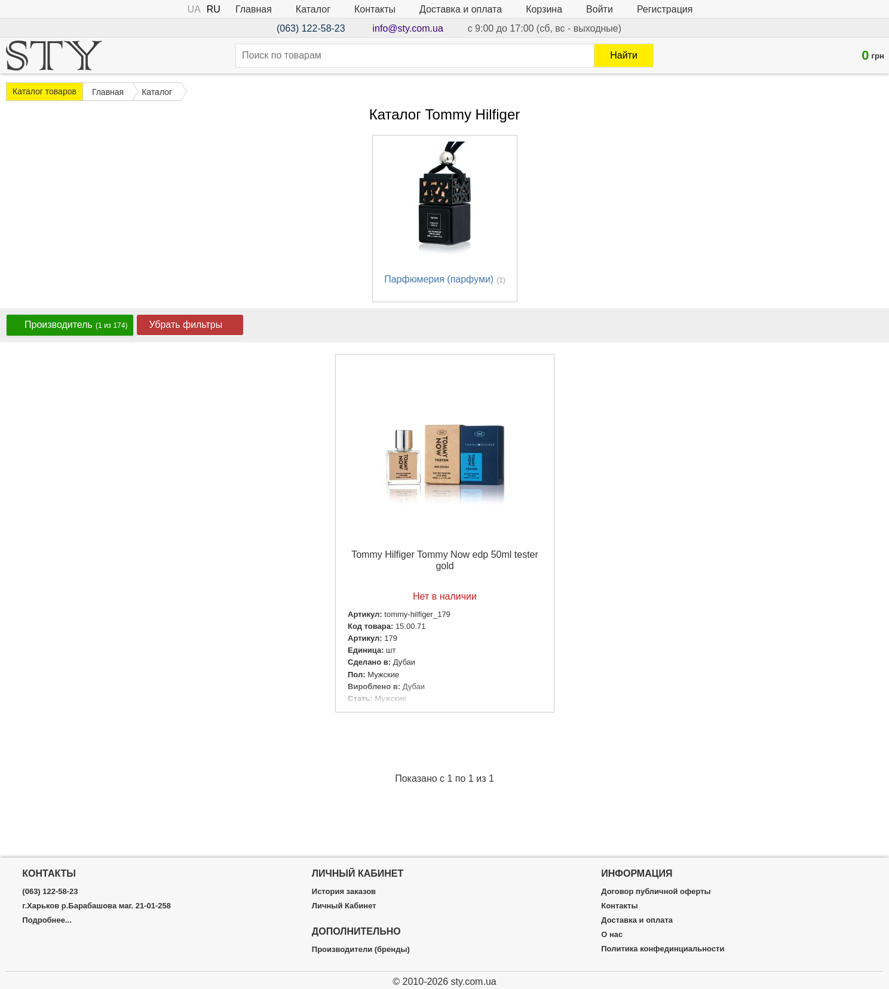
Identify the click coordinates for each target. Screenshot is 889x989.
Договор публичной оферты (655, 891)
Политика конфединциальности (662, 949)
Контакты (375, 9)
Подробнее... (46, 920)
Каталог (313, 9)
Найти (623, 55)
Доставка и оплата (460, 9)
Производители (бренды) (361, 949)
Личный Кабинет (344, 906)
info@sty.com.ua (408, 28)
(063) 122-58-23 (311, 28)
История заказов (344, 891)
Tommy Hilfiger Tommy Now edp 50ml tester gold (444, 560)
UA (194, 9)
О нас (612, 934)
